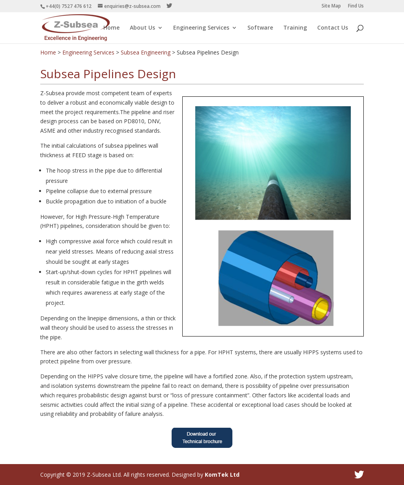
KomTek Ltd (222, 474)
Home (111, 28)
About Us (142, 28)
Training (295, 28)
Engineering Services (201, 28)
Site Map (331, 6)
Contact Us (332, 28)
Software (260, 28)
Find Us (356, 6)
